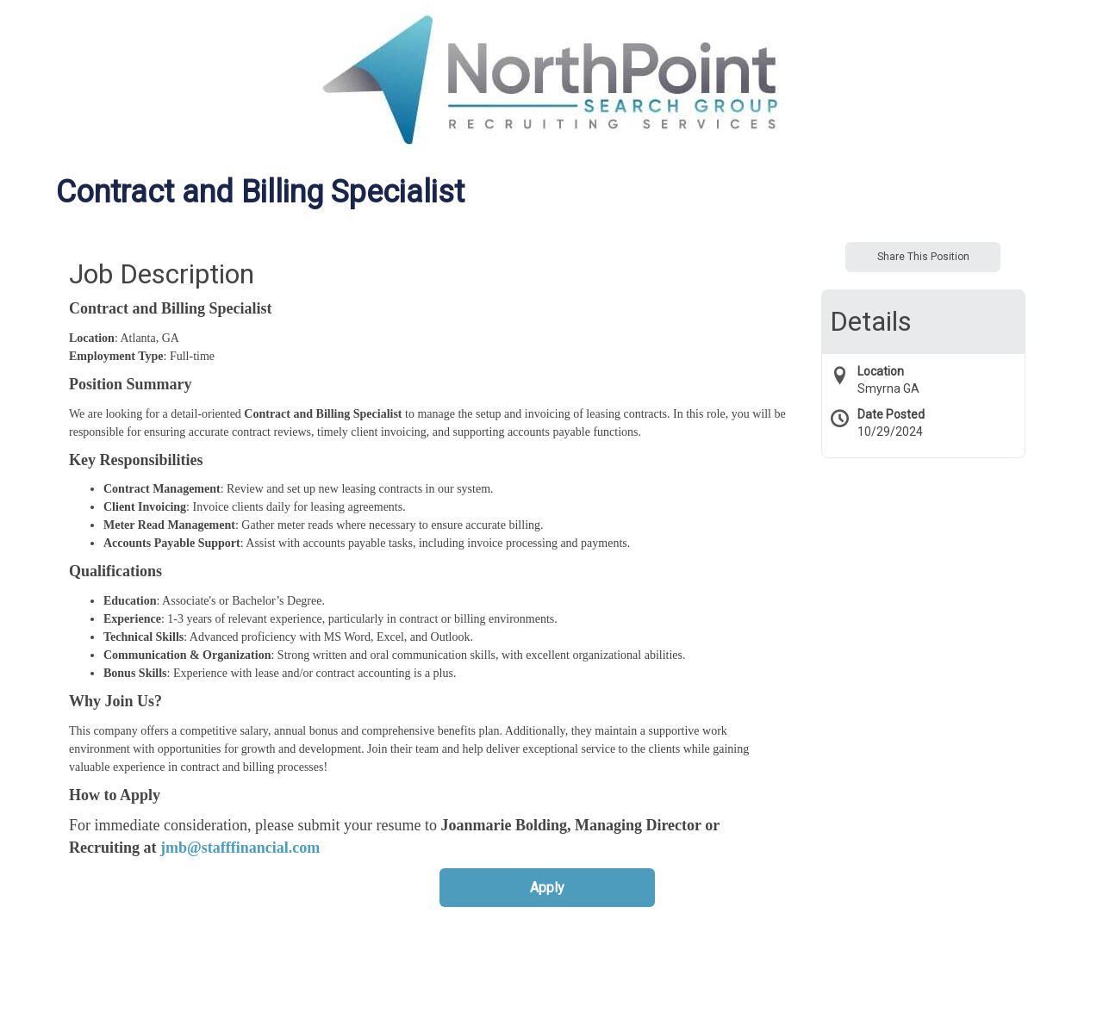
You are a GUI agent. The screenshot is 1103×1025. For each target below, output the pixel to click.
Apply (547, 887)
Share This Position (923, 257)
